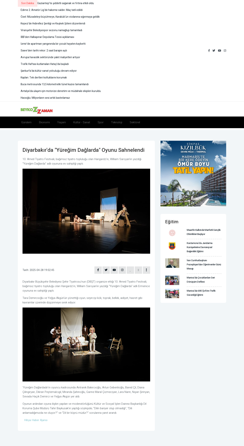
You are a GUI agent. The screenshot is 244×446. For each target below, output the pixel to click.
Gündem (26, 122)
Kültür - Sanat (81, 122)
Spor (101, 122)
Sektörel (135, 122)
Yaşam (61, 122)
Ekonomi (44, 122)
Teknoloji (116, 122)
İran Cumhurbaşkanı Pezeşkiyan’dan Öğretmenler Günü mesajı (204, 263)
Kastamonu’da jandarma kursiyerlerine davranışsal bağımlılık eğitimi (199, 247)
